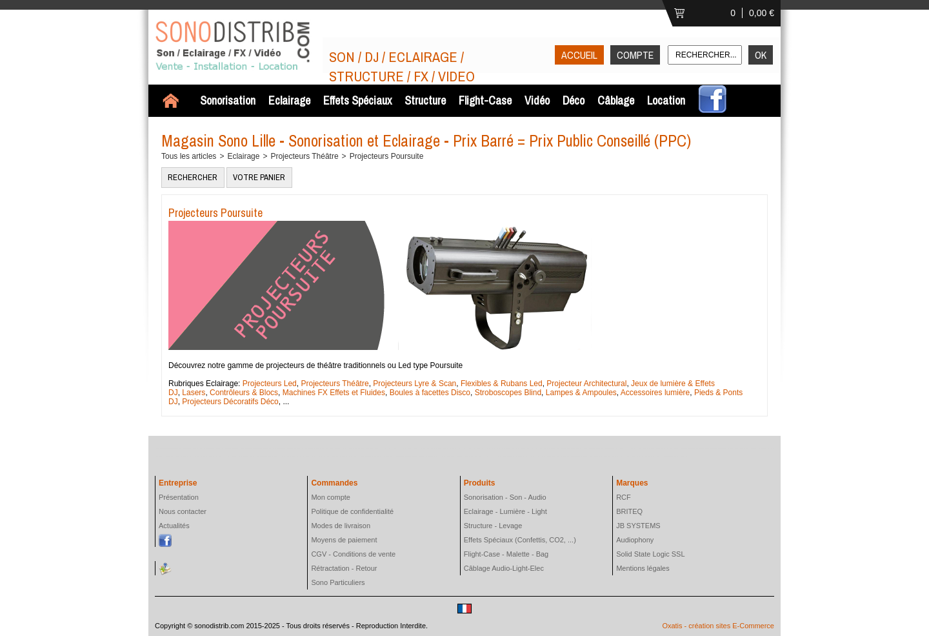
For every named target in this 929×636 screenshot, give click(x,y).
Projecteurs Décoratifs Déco (230, 401)
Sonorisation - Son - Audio (505, 497)
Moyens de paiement (344, 540)
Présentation (179, 497)
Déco (573, 100)
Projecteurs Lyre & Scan (414, 383)
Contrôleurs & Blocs (244, 392)
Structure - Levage (493, 525)
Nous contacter (182, 511)
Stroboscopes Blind (508, 392)
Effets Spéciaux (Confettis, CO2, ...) (520, 540)
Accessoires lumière (654, 392)
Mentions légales (643, 568)
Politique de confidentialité (352, 511)
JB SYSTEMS (638, 525)
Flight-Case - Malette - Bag (506, 554)
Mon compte (330, 497)
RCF (623, 497)
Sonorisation (227, 100)
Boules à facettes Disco (430, 392)
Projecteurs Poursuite (387, 156)
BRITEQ (629, 511)
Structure (425, 100)
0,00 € (761, 13)
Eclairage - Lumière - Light (505, 511)
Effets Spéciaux (357, 100)
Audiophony (635, 540)
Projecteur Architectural (586, 383)
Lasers (193, 392)
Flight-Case (485, 100)
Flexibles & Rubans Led (502, 383)
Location (666, 100)
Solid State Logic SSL (650, 554)
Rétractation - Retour (344, 568)
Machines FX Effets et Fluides (334, 392)
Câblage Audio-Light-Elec (504, 568)
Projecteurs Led (270, 383)
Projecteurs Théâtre (304, 156)
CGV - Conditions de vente (353, 554)
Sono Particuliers (338, 582)
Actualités (174, 525)
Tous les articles (188, 156)
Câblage (615, 100)
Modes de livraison (340, 525)
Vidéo (537, 100)
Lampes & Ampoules (581, 392)
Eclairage (289, 100)
